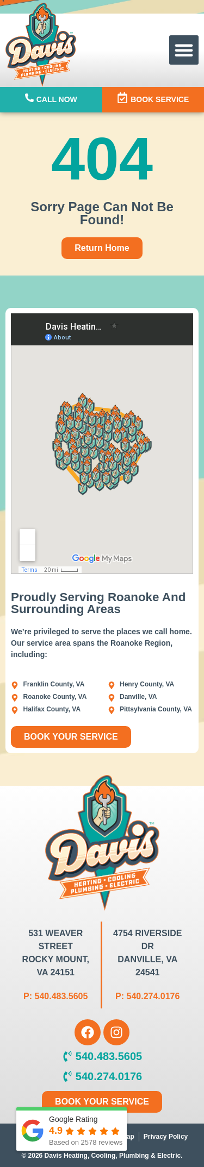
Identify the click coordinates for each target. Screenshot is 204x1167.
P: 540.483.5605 (55, 996)
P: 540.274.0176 (147, 996)
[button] (184, 50)
